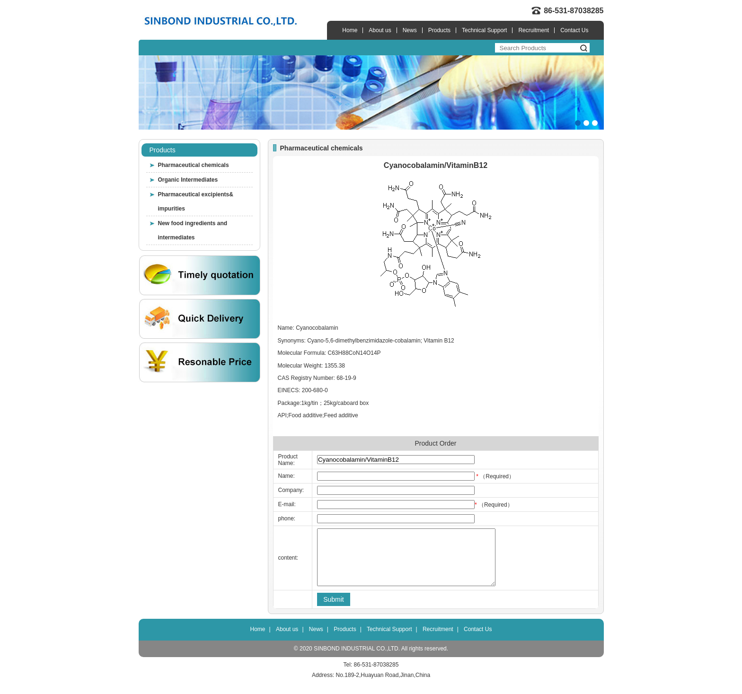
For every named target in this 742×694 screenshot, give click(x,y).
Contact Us (574, 30)
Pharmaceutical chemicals (193, 165)
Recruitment (533, 30)
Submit (333, 611)
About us (380, 30)
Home (349, 30)
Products (439, 30)
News (410, 30)
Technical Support (484, 30)
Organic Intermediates (188, 179)
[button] (578, 123)
